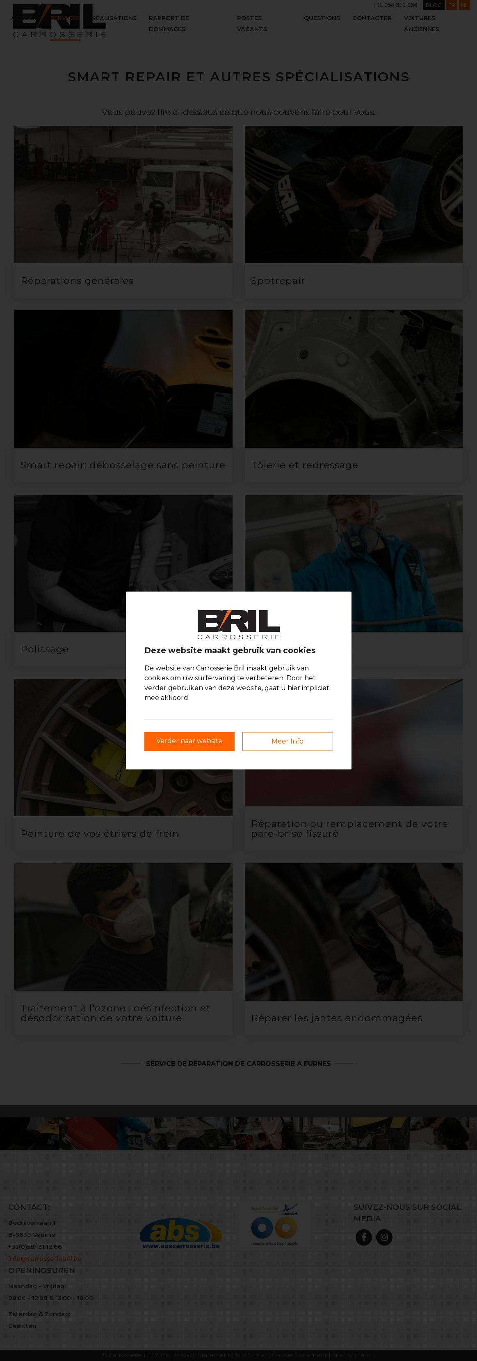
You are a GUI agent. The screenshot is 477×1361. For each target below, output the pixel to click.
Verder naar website (189, 741)
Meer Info (288, 741)
